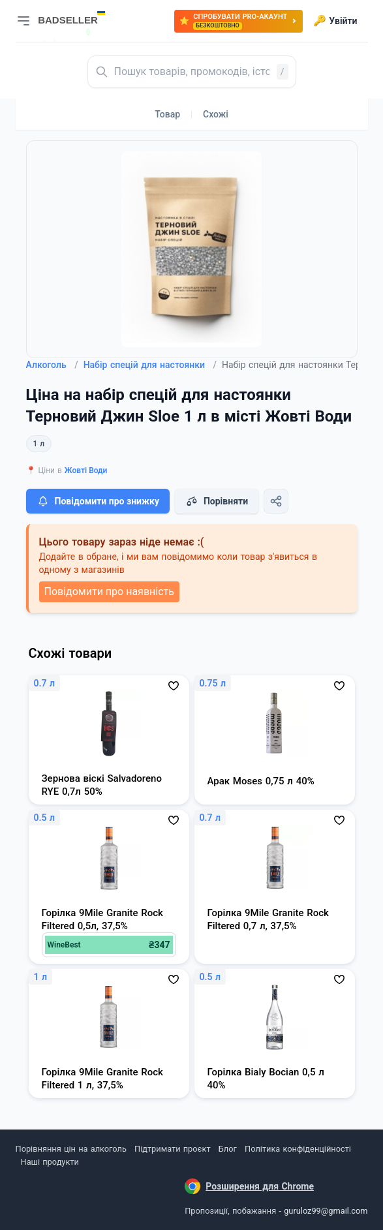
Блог (228, 1149)
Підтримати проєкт (172, 1149)
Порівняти (216, 501)
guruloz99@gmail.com (325, 1211)
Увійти (335, 21)
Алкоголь (52, 365)
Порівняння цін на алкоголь (71, 1149)
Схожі (215, 114)
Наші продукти (50, 1162)
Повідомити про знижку (98, 501)
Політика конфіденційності (298, 1149)
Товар (167, 114)
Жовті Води (86, 470)
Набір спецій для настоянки (150, 365)
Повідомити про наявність (109, 591)
